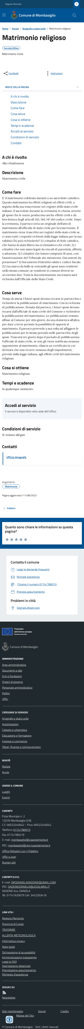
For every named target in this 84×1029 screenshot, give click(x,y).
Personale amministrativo (17, 687)
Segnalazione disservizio (16, 966)
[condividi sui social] (10, 73)
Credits (65, 1011)
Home (5, 28)
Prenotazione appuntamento (19, 970)
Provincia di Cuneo (13, 924)
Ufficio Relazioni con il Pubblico (20, 851)
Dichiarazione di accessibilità (18, 952)
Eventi (6, 797)
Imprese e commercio (14, 741)
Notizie (6, 766)
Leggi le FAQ (9, 961)
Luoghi (6, 792)
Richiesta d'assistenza (15, 974)
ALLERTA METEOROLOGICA (19, 935)
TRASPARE (8, 930)
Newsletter (8, 997)
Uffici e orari (9, 857)
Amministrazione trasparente (19, 957)
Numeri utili (9, 862)
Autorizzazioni (10, 724)
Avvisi (5, 772)
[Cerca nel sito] (73, 15)
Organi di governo (12, 682)
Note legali (8, 947)
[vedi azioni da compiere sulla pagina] (53, 73)
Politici (6, 693)
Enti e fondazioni (12, 676)
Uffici (5, 699)
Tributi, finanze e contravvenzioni (21, 747)
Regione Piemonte (13, 4)
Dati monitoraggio (12, 1011)
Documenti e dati (12, 670)
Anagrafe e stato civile (34, 28)
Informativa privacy (13, 941)
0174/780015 (21, 830)
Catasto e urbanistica (14, 730)
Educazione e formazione (16, 735)
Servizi (15, 28)
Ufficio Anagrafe (16, 457)
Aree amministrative (14, 665)
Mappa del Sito (25, 1015)
